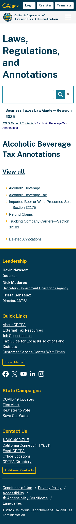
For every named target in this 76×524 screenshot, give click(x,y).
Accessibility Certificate (25, 498)
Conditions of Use (17, 488)
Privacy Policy (50, 488)
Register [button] (45, 5)
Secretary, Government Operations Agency (35, 288)
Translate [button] (64, 5)
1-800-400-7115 (16, 440)
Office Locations (17, 456)
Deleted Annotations (25, 239)
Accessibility (13, 493)
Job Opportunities (17, 336)
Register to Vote (16, 410)
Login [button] (29, 5)
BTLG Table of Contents (18, 123)
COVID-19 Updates (18, 399)
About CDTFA (14, 325)
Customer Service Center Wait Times (34, 352)
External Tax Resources (23, 330)
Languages (12, 503)
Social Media (13, 362)
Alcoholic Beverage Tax (28, 195)
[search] (30, 94)
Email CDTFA (14, 451)
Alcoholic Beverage (24, 188)
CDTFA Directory (17, 462)
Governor (10, 276)
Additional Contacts (19, 470)
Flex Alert (11, 405)
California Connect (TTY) (23, 445)
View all (13, 171)
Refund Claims (21, 214)
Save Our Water (16, 416)
